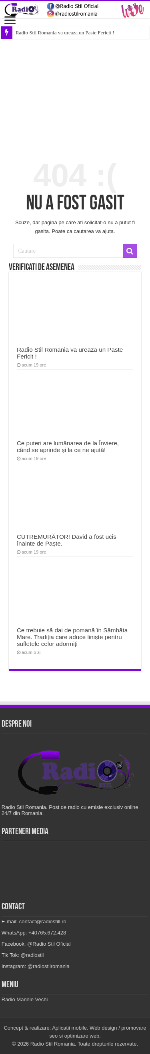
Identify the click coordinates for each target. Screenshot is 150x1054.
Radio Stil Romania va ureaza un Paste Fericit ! (65, 33)
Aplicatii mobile (69, 1028)
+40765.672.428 (47, 933)
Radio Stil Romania (52, 1044)
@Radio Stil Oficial (49, 944)
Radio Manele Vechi (25, 999)
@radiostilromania (49, 966)
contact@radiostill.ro (42, 921)
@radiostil (32, 955)
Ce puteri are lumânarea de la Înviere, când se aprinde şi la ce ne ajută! (68, 446)
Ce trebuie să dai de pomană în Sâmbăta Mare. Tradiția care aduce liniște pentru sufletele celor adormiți (72, 637)
